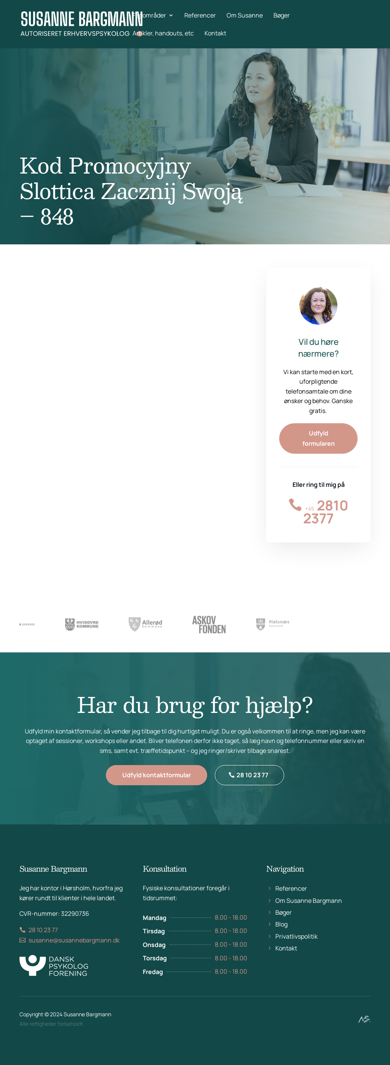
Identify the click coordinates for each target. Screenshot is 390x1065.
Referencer (200, 16)
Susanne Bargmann (87, 1017)
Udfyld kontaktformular (156, 785)
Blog (281, 936)
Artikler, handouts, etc (163, 33)
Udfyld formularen (318, 438)
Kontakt (215, 33)
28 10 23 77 (253, 785)
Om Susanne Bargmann (308, 912)
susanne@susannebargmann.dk (74, 951)
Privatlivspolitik (296, 948)
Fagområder (149, 16)
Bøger (281, 16)
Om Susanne (245, 16)
